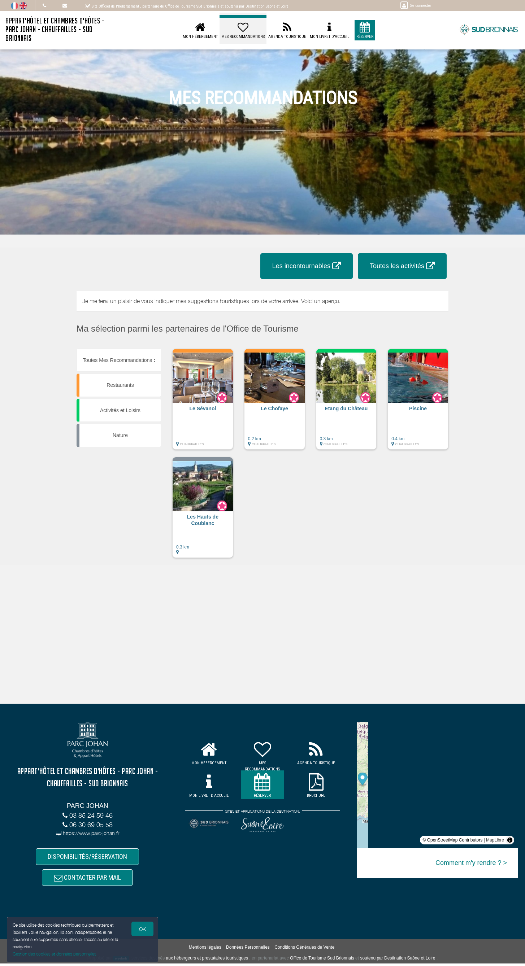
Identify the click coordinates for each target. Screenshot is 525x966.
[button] (203, 403)
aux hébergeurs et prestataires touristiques (207, 960)
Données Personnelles (248, 950)
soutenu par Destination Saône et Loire (397, 960)
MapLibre (495, 840)
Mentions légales (205, 950)
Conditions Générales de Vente (304, 950)
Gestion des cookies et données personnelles (55, 954)
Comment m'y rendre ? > (471, 862)
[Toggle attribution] (510, 840)
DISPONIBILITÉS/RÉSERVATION (87, 857)
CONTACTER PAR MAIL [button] (87, 879)
